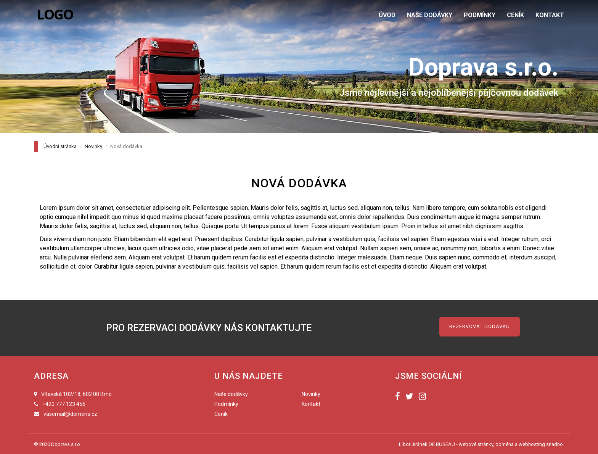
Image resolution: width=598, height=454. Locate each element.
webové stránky (476, 444)
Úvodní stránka (60, 146)
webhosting (532, 444)
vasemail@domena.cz (70, 414)
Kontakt (311, 404)
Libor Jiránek (413, 444)
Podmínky (226, 404)
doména (504, 444)
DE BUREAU (442, 444)
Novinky (93, 146)
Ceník (221, 414)
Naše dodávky (231, 394)
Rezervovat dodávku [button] (479, 326)
